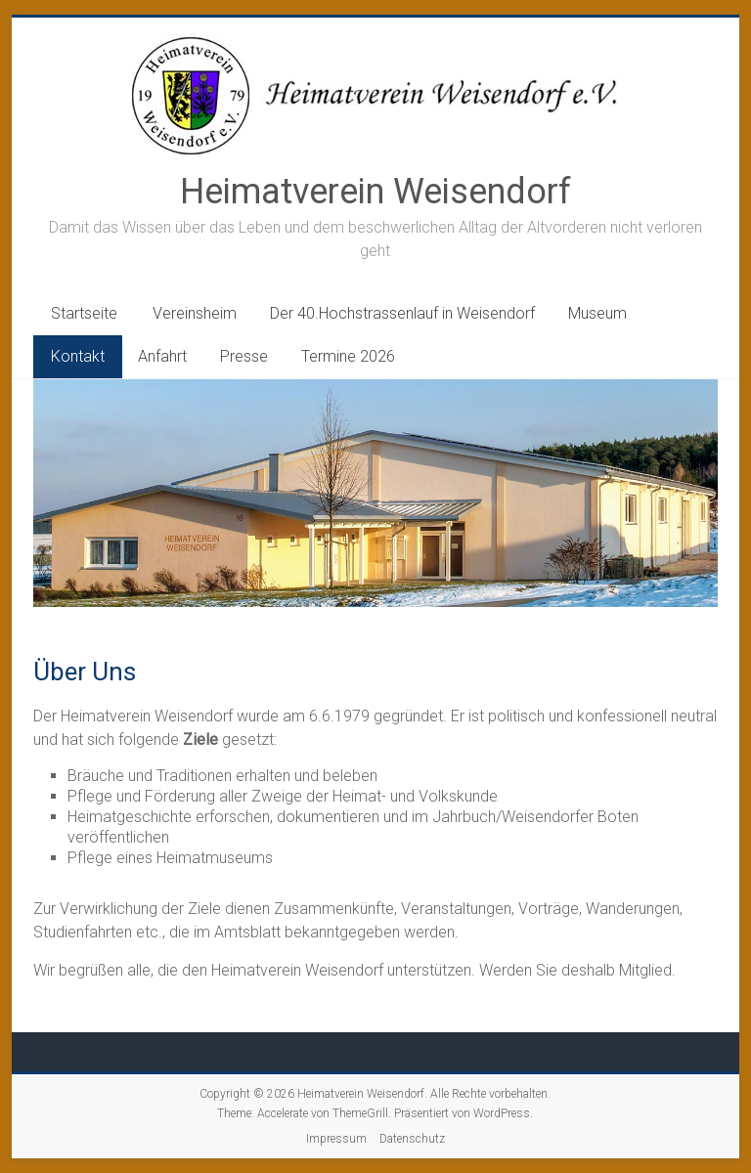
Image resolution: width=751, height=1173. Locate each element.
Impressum (336, 1139)
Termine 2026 (348, 356)
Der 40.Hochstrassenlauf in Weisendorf (402, 313)
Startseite (84, 313)
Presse (244, 356)
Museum (597, 313)
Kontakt (78, 356)
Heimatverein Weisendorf (375, 191)
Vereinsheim (195, 313)
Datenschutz (412, 1139)
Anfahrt (162, 356)
